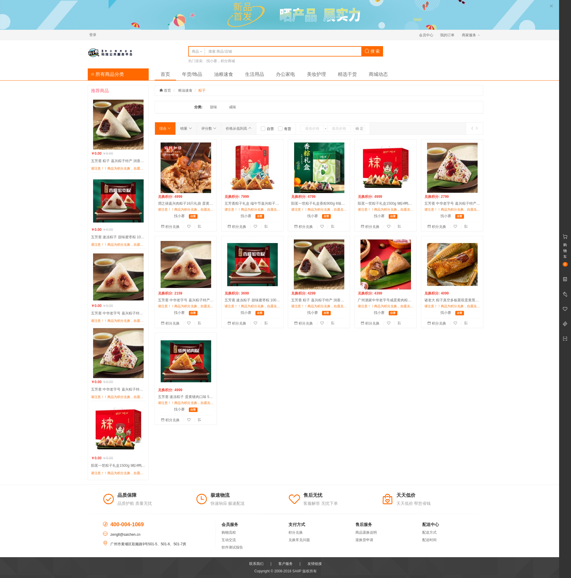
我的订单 (447, 35)
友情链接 (315, 564)
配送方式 (429, 532)
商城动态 (378, 74)
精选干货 (347, 74)
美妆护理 (316, 74)
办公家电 (285, 74)
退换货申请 (364, 540)
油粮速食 (223, 74)
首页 (165, 74)
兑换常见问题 (299, 540)
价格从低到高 (239, 128)
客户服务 (285, 564)
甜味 (213, 107)
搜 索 (372, 51)
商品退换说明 (366, 532)
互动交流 (229, 540)
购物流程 (229, 532)
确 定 (359, 128)
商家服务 (471, 35)
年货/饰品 (192, 74)
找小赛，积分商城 (220, 61)
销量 (186, 128)
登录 (92, 35)
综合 (165, 128)
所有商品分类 (107, 74)
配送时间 (429, 540)
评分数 (209, 128)
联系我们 (256, 564)
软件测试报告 (232, 547)
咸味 (232, 107)
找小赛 (179, 216)
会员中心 (426, 35)
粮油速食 (185, 90)
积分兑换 (171, 227)
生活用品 (254, 74)
